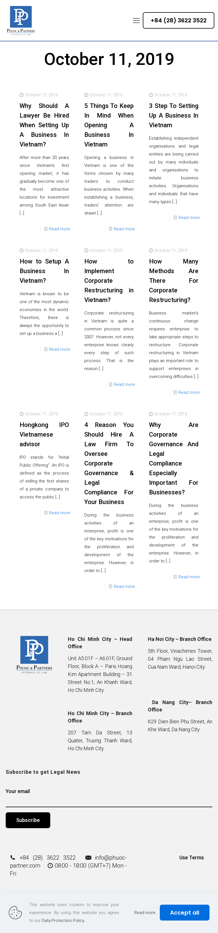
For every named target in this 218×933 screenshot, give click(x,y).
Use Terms (191, 857)
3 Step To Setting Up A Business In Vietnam (173, 115)
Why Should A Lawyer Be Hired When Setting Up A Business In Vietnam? (44, 125)
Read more (59, 228)
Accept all (184, 913)
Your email (109, 797)
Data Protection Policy (63, 920)
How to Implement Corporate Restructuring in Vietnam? (109, 280)
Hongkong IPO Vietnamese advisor (44, 434)
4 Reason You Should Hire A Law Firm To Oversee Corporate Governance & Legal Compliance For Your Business (109, 463)
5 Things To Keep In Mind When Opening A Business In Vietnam (109, 125)
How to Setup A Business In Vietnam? (44, 271)
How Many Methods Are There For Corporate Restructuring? (173, 280)
